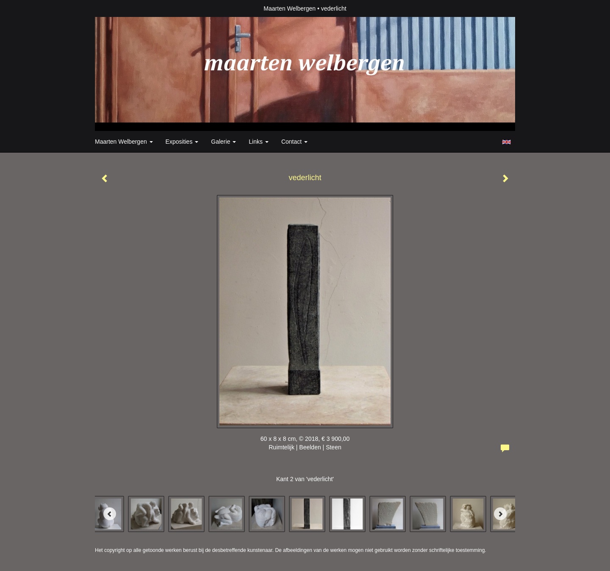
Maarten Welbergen (289, 8)
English (506, 142)
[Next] (500, 513)
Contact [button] (294, 141)
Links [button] (259, 141)
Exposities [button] (182, 141)
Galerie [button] (223, 141)
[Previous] (109, 513)
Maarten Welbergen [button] (124, 141)
